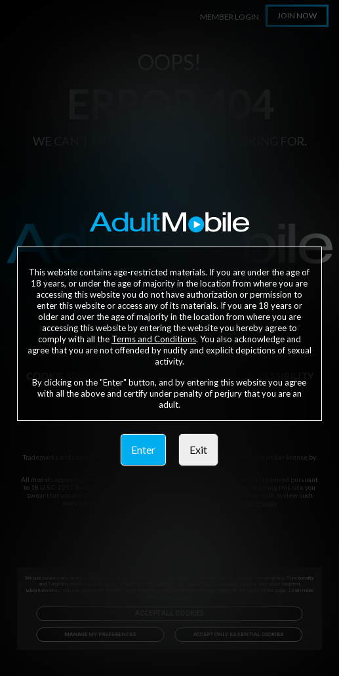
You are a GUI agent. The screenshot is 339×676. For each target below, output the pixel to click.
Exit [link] (198, 449)
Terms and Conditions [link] (153, 339)
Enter (143, 449)
